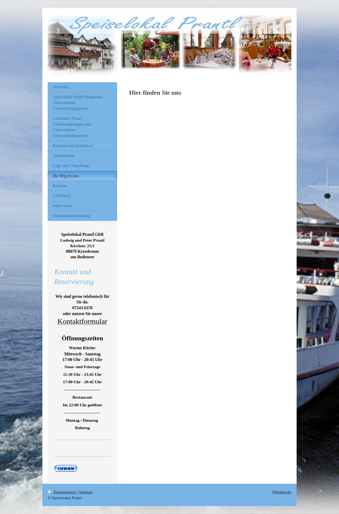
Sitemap (85, 492)
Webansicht (281, 492)
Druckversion (62, 492)
